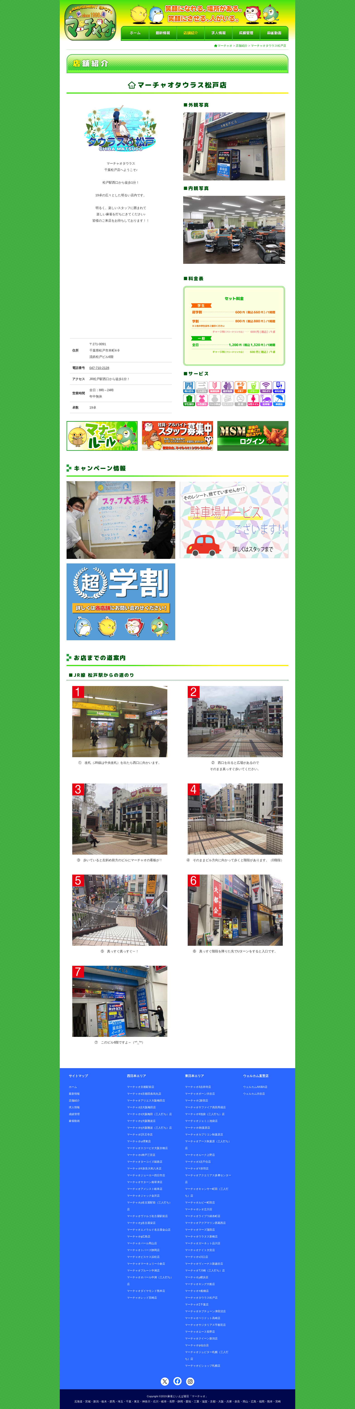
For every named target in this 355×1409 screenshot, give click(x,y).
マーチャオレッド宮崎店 (142, 1297)
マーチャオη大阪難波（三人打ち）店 (149, 1127)
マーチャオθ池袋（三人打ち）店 (205, 1114)
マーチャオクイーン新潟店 (201, 1338)
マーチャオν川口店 (196, 1257)
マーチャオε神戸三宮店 (141, 1155)
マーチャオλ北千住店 (198, 1161)
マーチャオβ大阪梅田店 (141, 1107)
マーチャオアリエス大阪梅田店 (146, 1100)
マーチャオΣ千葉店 (196, 1304)
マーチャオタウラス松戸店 (268, 45)
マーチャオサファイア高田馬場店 (205, 1107)
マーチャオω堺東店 (139, 1141)
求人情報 (218, 32)
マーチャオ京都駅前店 (140, 1087)
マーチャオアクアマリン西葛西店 (205, 1223)
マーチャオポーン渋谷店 (200, 1093)
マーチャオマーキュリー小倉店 (146, 1263)
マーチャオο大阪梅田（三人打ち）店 (149, 1114)
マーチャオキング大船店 (200, 1284)
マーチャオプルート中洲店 (143, 1270)
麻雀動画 (274, 32)
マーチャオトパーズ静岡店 (143, 1250)
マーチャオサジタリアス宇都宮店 (205, 1325)
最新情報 (163, 32)
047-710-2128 (99, 367)
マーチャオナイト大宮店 (200, 1250)
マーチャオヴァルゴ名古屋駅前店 (147, 1216)
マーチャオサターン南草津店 (144, 1182)
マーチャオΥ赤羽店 (197, 1168)
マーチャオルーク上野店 (200, 1155)
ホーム (135, 32)
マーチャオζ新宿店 (196, 1100)
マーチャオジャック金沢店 (143, 1195)
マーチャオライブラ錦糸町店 (202, 1216)
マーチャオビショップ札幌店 (202, 1365)
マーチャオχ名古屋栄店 (141, 1223)
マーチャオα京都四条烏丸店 (144, 1093)
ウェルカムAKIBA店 (255, 1087)
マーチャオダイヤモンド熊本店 (146, 1291)
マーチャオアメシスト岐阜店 (144, 1189)
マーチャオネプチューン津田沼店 (205, 1311)
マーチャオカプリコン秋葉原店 (204, 1134)
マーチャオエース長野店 (200, 1331)
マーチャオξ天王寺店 (140, 1134)
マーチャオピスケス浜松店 (143, 1257)
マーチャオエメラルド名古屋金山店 (148, 1229)
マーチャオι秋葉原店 (197, 1127)
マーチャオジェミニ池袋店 (201, 1121)
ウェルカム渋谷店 (254, 1093)
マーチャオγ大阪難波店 (141, 1121)
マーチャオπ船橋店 (197, 1291)
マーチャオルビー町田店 (200, 1202)
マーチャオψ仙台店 (197, 1345)
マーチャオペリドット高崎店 (202, 1318)
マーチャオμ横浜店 (196, 1277)
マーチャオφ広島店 (139, 1236)
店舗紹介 (190, 32)
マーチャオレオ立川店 (198, 1209)
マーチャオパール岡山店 (142, 1243)
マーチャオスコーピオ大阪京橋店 (147, 1148)
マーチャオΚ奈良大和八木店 (144, 1168)
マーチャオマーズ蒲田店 (200, 1229)
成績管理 (246, 32)
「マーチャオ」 (198, 1396)
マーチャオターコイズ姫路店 (144, 1161)
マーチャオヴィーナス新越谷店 (204, 1263)
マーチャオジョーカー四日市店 (146, 1175)
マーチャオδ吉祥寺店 (198, 1087)
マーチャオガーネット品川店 (202, 1243)
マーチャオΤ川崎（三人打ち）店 (205, 1270)
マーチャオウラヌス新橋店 (201, 1236)
